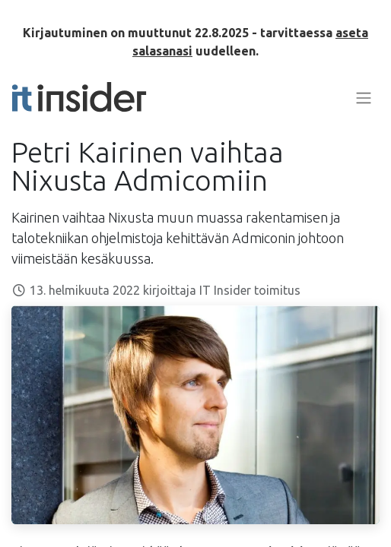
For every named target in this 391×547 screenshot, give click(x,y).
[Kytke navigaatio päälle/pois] (364, 97)
